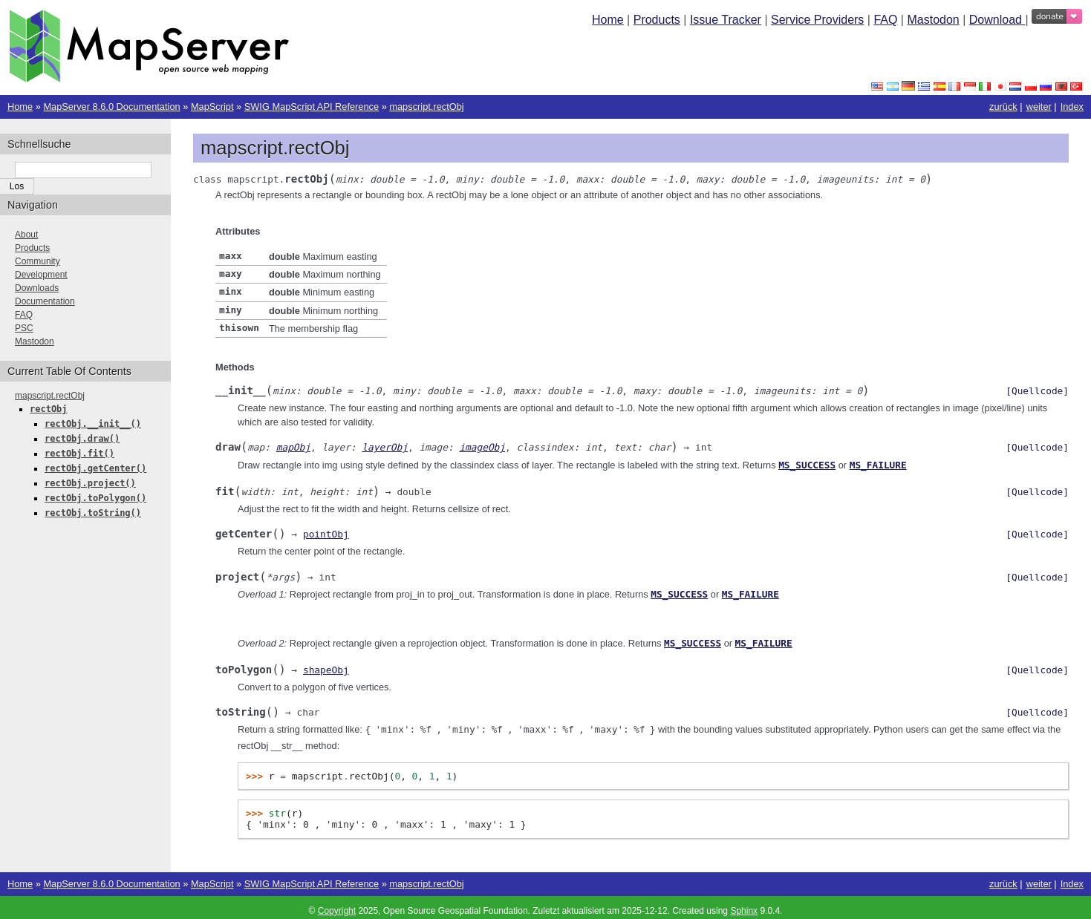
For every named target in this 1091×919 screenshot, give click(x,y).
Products (657, 19)
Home (608, 19)
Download (997, 19)
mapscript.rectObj (426, 106)
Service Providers (817, 19)
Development (41, 274)
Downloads (37, 288)
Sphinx (744, 904)
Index (1072, 106)
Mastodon (933, 19)
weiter (1039, 106)
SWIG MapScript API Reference (311, 106)
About (26, 234)
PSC (24, 328)
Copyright (337, 904)
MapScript (212, 106)
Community (37, 261)
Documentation (45, 301)
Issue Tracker (725, 19)
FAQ (885, 19)
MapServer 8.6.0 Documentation (111, 106)
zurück (1003, 106)
